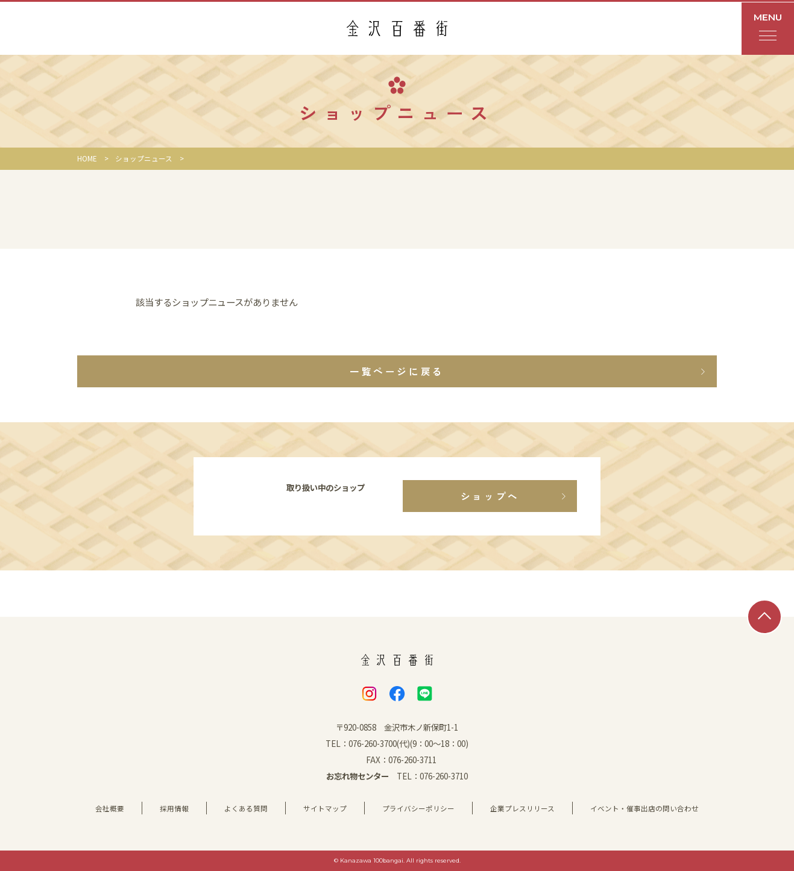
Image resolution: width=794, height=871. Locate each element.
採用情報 (174, 808)
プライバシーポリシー (418, 808)
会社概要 (109, 808)
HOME (87, 158)
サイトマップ (325, 808)
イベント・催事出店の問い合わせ (644, 808)
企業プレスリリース (522, 808)
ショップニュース (143, 158)
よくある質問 (246, 808)
